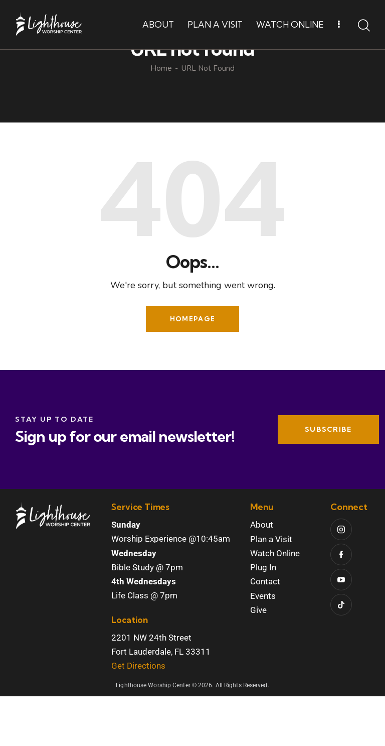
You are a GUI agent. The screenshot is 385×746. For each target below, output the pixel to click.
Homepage (192, 368)
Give (258, 660)
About (261, 574)
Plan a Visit (271, 589)
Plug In (263, 617)
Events (263, 645)
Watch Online (275, 603)
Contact (265, 631)
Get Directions (138, 715)
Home (161, 118)
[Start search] (364, 26)
